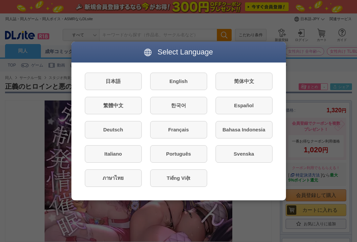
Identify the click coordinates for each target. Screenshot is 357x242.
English (178, 81)
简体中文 (244, 81)
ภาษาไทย (113, 178)
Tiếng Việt (178, 178)
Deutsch (113, 129)
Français (178, 129)
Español (243, 105)
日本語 (113, 81)
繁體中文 (113, 105)
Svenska (244, 154)
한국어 (178, 105)
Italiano (113, 154)
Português (178, 154)
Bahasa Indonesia (244, 129)
